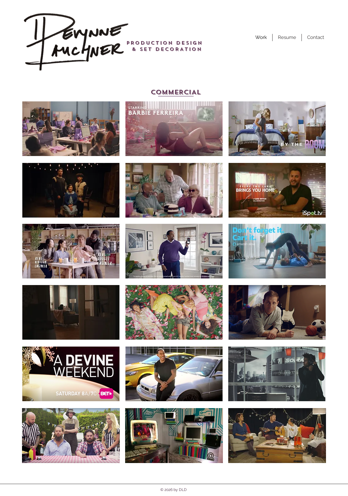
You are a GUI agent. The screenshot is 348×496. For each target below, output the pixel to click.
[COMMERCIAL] (176, 92)
